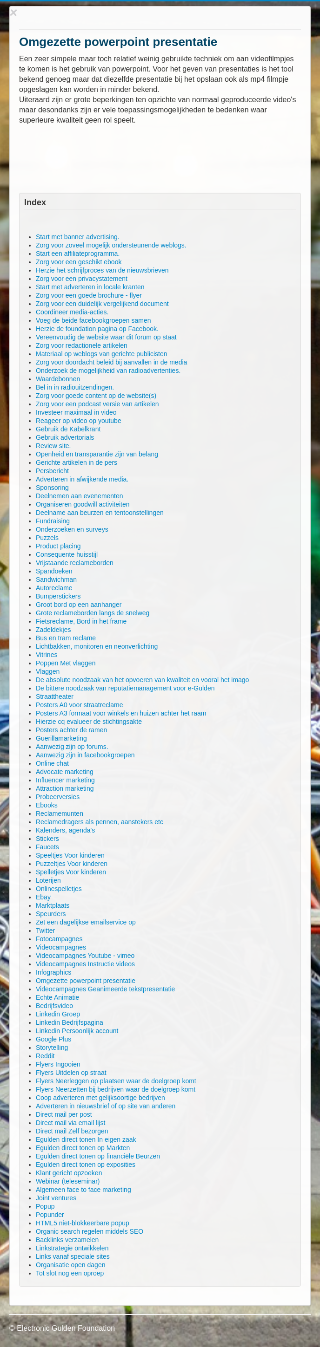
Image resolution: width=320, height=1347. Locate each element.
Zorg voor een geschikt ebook (78, 262)
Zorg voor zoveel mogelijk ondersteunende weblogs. (111, 245)
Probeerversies (58, 796)
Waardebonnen (58, 379)
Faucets (47, 847)
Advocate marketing (64, 771)
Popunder (50, 1214)
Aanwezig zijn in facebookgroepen (85, 755)
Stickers (47, 838)
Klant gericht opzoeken (69, 1173)
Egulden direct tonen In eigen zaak (86, 1139)
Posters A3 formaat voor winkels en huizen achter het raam (121, 713)
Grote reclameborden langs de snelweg (92, 613)
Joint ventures (56, 1198)
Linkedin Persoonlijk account (77, 1031)
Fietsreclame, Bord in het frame (81, 621)
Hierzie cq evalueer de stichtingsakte (89, 721)
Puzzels (47, 537)
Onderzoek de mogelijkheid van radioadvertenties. (108, 370)
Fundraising (53, 521)
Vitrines (46, 654)
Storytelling (52, 1047)
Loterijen (48, 880)
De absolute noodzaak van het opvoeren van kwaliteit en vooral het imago (142, 679)
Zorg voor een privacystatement (81, 278)
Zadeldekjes (53, 629)
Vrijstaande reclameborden (74, 562)
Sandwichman (56, 579)
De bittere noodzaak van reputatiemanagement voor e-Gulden (125, 688)
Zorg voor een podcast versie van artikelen (97, 404)
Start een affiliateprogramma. (78, 253)
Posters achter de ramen (71, 730)
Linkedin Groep (58, 1014)
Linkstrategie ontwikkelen (72, 1248)
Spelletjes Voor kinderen (71, 872)
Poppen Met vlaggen (65, 663)
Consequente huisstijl (67, 554)
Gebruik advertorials (65, 437)
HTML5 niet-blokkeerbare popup (82, 1223)
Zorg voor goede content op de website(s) (96, 395)
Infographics (53, 972)
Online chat (52, 763)
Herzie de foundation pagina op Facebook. (97, 328)
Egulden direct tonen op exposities (85, 1164)
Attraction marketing (65, 788)
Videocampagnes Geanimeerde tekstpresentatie (105, 989)
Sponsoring (52, 487)
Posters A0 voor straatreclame (79, 705)
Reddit (45, 1056)
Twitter (45, 930)
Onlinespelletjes (59, 888)
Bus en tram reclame (66, 638)
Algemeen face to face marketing (83, 1189)
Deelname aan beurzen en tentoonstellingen (100, 512)
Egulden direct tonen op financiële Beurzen (98, 1156)
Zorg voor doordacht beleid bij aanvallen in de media (111, 362)
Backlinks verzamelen (67, 1239)
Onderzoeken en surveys (72, 529)
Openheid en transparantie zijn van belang (97, 454)
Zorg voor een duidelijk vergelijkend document (102, 303)
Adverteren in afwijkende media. (82, 479)
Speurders (51, 914)
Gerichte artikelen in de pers (76, 462)
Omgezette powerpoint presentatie (85, 980)
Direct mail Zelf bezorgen (72, 1131)
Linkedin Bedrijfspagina (69, 1022)
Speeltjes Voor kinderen (70, 855)
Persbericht (52, 471)
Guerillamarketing (61, 738)
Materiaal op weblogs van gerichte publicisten (101, 354)
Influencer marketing (65, 780)
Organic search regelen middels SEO (89, 1231)
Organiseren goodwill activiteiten (83, 504)
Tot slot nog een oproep (70, 1273)
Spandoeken (54, 571)
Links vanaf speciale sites (73, 1256)
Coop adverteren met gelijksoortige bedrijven (100, 1097)
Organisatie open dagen (70, 1265)
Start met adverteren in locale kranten (90, 287)
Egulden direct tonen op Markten (83, 1148)
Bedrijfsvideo (54, 1005)
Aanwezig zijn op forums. (72, 746)
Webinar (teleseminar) (68, 1181)
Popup (45, 1206)
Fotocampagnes (59, 939)
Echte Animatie (57, 997)
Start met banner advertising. (78, 237)
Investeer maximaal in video (76, 412)
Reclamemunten (59, 813)
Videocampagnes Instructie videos (85, 964)
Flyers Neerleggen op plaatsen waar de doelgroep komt (116, 1081)
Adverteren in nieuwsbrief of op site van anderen (105, 1106)
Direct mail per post (64, 1114)
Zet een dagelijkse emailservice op (86, 922)
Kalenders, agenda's (65, 830)
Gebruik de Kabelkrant (68, 429)
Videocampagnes (61, 947)
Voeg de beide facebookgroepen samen (93, 320)
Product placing (58, 546)
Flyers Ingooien (58, 1064)
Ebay (43, 897)
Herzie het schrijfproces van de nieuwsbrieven (102, 270)
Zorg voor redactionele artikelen (81, 345)
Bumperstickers (58, 596)
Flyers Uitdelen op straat (71, 1072)
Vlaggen (48, 671)
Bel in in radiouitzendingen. (75, 387)
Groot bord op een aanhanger (78, 604)
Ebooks (47, 805)
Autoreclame (54, 588)
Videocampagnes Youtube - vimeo (85, 955)
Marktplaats (52, 905)
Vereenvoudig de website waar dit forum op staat (106, 337)
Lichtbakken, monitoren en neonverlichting (97, 646)
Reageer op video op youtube (78, 420)
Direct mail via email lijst (70, 1122)
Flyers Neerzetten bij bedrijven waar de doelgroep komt (115, 1089)
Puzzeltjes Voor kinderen (71, 863)
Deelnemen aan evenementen (79, 496)
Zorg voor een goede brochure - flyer (89, 295)
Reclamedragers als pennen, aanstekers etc (99, 822)
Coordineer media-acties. (72, 312)
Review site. (53, 445)
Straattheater (54, 696)
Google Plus (53, 1039)
